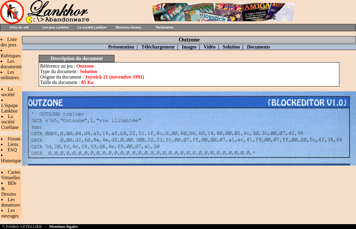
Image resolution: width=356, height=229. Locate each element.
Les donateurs (10, 202)
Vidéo (210, 46)
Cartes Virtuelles (10, 175)
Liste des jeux (9, 42)
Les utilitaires (10, 74)
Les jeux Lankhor (55, 27)
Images (189, 46)
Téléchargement (158, 46)
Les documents (11, 64)
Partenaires (164, 27)
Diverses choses (128, 27)
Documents (258, 46)
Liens (13, 144)
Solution (231, 46)
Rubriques (11, 55)
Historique (11, 160)
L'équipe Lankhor (9, 108)
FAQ (12, 149)
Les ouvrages (10, 213)
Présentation (121, 46)
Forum (14, 138)
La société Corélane (10, 122)
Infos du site (19, 27)
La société (8, 91)
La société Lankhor (92, 27)
